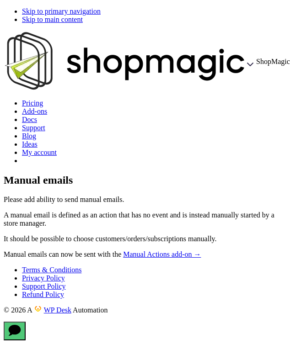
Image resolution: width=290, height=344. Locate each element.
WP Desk (57, 310)
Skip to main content (52, 19)
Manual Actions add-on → (162, 254)
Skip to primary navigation (61, 11)
